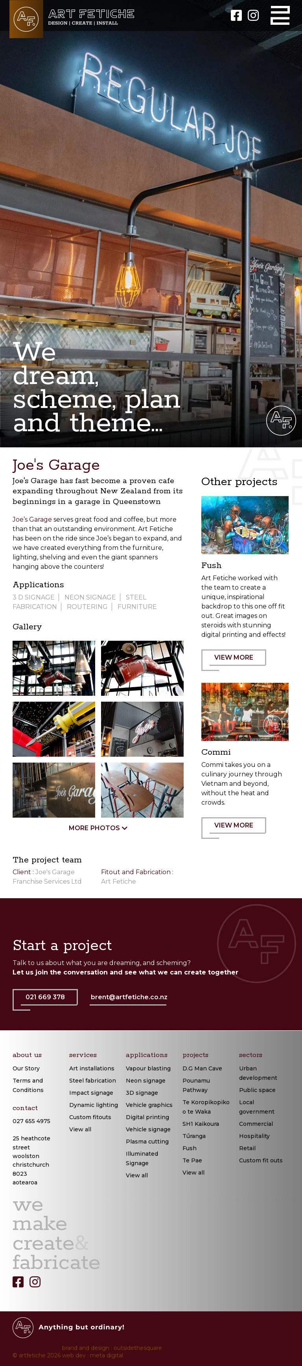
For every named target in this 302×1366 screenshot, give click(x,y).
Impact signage (91, 1092)
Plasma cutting (147, 1141)
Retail (247, 1148)
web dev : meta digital (92, 1355)
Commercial (256, 1123)
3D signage (142, 1092)
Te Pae (192, 1160)
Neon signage (146, 1080)
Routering (87, 606)
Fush (189, 1148)
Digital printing (147, 1117)
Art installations (91, 1068)
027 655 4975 (31, 1121)
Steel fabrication (92, 1080)
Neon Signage (90, 597)
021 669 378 (49, 1002)
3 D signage (34, 597)
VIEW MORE (238, 662)
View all (80, 1129)
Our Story (26, 1068)
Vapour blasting (148, 1068)
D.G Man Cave (202, 1068)
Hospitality (254, 1136)
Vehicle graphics (149, 1105)
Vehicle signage (148, 1129)
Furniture (137, 606)
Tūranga (194, 1136)
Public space (257, 1090)
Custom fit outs (261, 1160)
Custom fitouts (90, 1117)
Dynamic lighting (93, 1105)
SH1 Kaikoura (200, 1123)
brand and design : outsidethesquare (112, 1347)
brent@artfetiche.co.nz (129, 997)
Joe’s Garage (32, 519)
